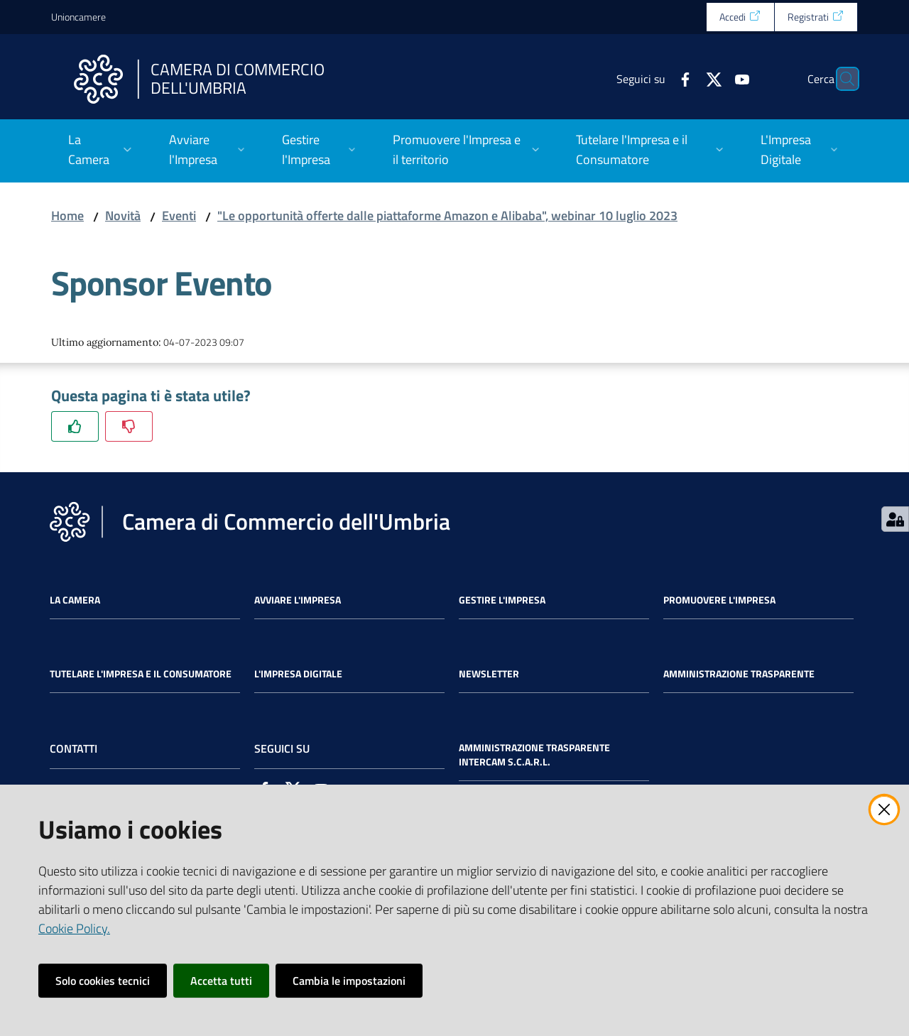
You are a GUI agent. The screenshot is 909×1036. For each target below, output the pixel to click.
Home (67, 215)
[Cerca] (841, 79)
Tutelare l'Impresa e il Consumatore (141, 674)
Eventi (179, 215)
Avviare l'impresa (297, 600)
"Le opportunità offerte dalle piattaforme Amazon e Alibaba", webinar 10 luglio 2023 (447, 215)
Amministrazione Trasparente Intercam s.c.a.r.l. (534, 755)
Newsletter (489, 674)
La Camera (75, 600)
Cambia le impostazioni (349, 980)
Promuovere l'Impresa (719, 600)
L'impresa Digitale (298, 674)
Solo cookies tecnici (102, 980)
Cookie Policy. (74, 928)
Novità (123, 215)
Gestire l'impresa (502, 600)
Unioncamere (78, 16)
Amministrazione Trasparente (739, 674)
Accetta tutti (221, 980)
